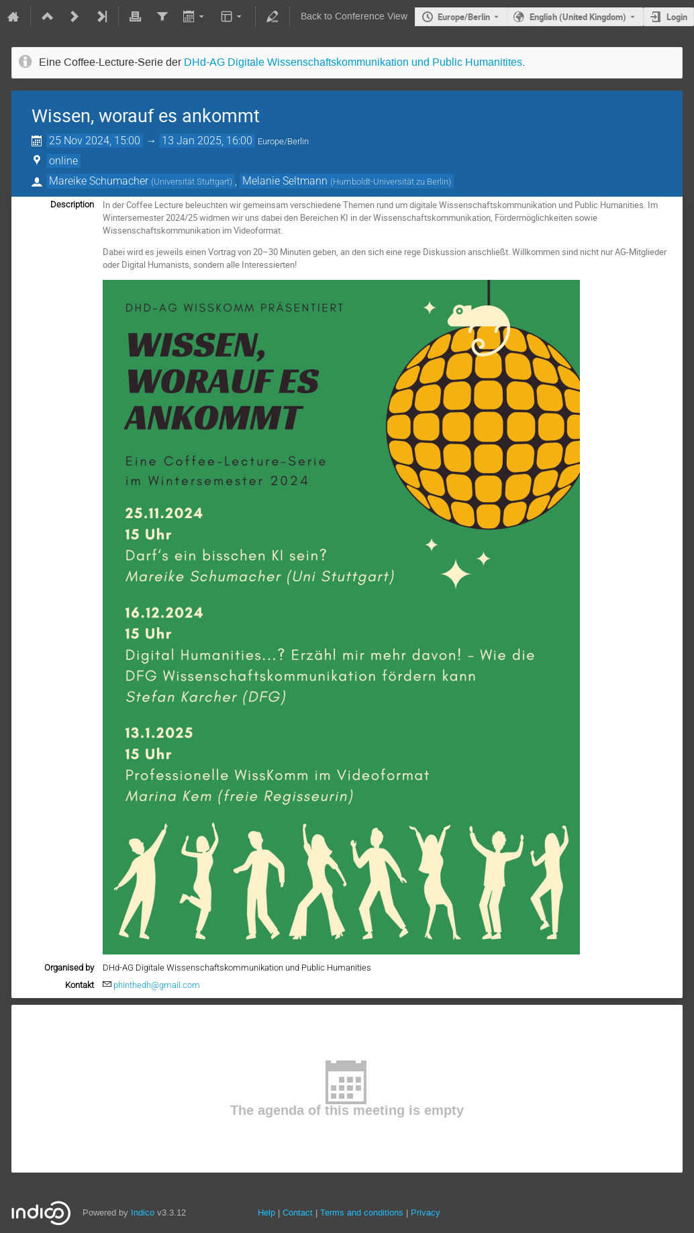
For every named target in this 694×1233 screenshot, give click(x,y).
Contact (298, 1212)
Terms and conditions (361, 1212)
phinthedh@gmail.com (156, 985)
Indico (142, 1212)
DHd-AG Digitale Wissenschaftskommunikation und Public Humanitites (353, 62)
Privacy (425, 1212)
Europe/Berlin (464, 17)
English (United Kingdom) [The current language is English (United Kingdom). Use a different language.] (578, 17)
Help (266, 1212)
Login (676, 17)
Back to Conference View (354, 16)
